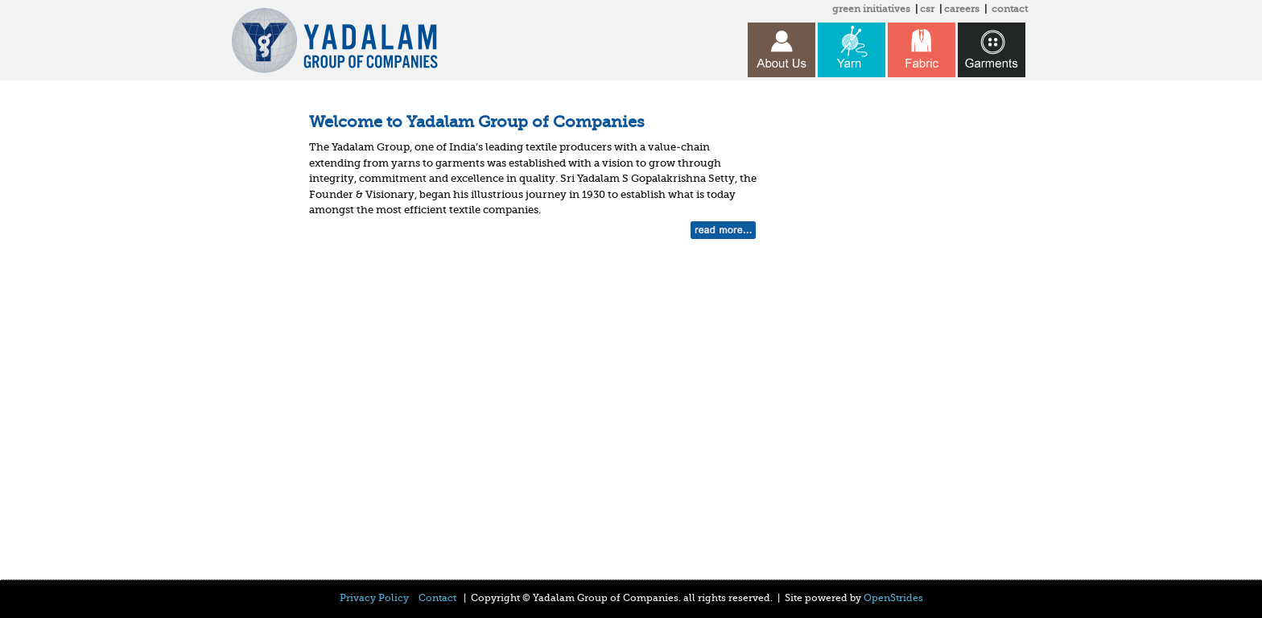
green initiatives (871, 8)
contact (1010, 8)
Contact (437, 598)
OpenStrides (893, 598)
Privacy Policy (374, 598)
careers (961, 8)
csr (927, 8)
